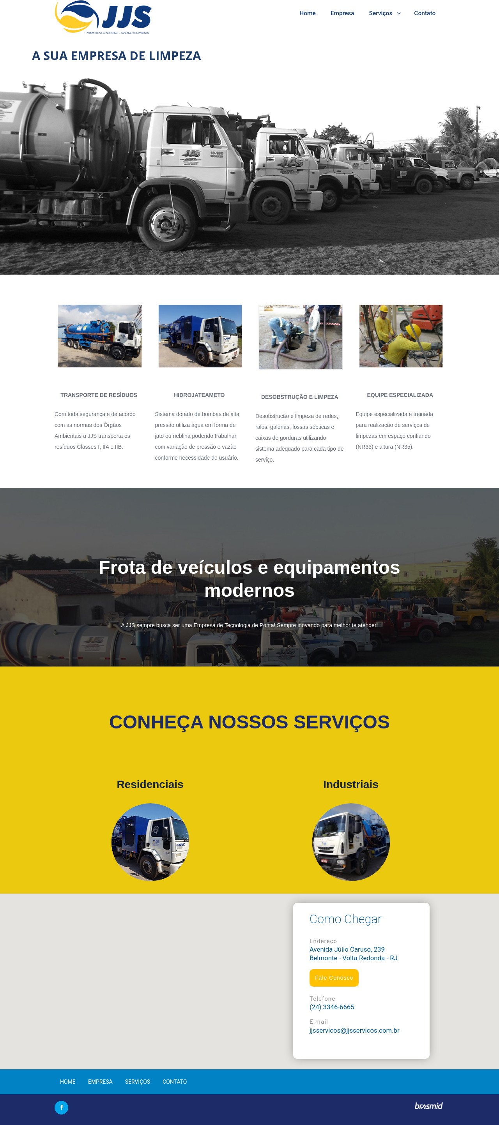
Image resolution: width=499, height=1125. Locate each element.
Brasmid (428, 1106)
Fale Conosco (334, 978)
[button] (249, 976)
